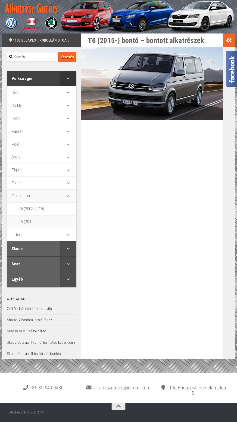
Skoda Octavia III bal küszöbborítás (34, 353)
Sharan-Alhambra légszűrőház (29, 320)
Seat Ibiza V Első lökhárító (26, 331)
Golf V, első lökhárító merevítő (29, 308)
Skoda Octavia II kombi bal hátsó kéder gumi (41, 342)
